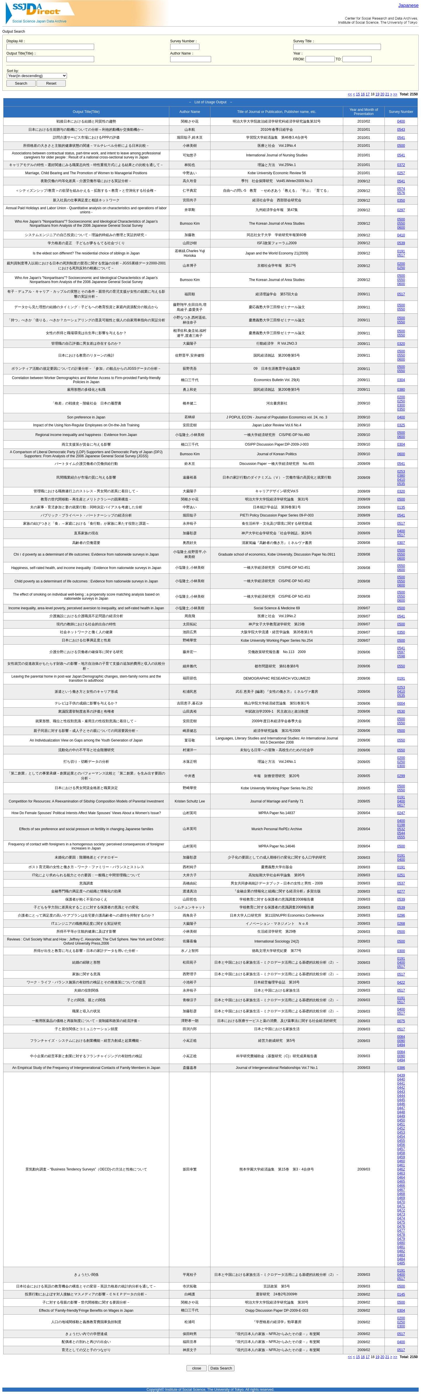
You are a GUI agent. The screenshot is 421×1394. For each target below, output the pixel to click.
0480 (401, 1243)
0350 (401, 200)
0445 (401, 1100)
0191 (401, 251)
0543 (401, 130)
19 (377, 94)
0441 (401, 1083)
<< (350, 94)
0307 (401, 543)
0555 (401, 837)
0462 (401, 1169)
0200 (401, 264)
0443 (401, 1092)
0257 (401, 173)
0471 (401, 1206)
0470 (401, 1202)
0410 (401, 235)
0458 (401, 1153)
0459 (401, 1157)
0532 (401, 829)
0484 (401, 1259)
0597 (401, 652)
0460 (401, 1161)
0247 (401, 813)
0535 (401, 484)
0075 (401, 1021)
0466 (401, 1186)
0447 (401, 1108)
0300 (401, 405)
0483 (401, 1255)
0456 (401, 1145)
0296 (401, 915)
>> (395, 94)
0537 (401, 883)
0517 (401, 255)
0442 (401, 1088)
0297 (401, 210)
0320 (401, 344)
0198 (401, 825)
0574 (401, 189)
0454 (401, 1137)
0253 (401, 472)
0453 (401, 1132)
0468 (401, 1194)
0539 (401, 243)
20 (382, 94)
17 (368, 94)
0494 (401, 1045)
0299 (401, 776)
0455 (401, 1141)
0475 (401, 1222)
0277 (401, 891)
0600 (401, 228)
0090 (401, 1041)
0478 (401, 1235)
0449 (401, 1116)
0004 (401, 704)
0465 (401, 1182)
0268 (401, 924)
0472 (401, 1210)
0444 (401, 1096)
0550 (401, 223)
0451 (401, 1124)
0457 (401, 1149)
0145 (401, 1294)
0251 (401, 875)
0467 (401, 1190)
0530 (401, 711)
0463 (401, 1173)
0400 (401, 121)
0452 (401, 1128)
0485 (401, 1263)
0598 (401, 656)
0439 (401, 1075)
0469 (401, 1198)
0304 (401, 380)
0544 (401, 833)
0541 (401, 138)
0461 (401, 1165)
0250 (401, 268)
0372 (401, 165)
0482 (401, 1251)
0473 (401, 1214)
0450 (401, 1120)
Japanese (408, 5)
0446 (401, 1104)
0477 (401, 1231)
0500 (401, 146)
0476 (401, 1226)
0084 (401, 1037)
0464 (401, 1177)
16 (363, 94)
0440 (401, 1079)
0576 (401, 193)
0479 (401, 1239)
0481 (401, 1247)
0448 (401, 1112)
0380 (401, 390)
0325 (401, 425)
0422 (401, 982)
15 (358, 94)
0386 (401, 1068)
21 (387, 94)
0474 (401, 1218)
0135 (401, 507)
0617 (401, 805)
